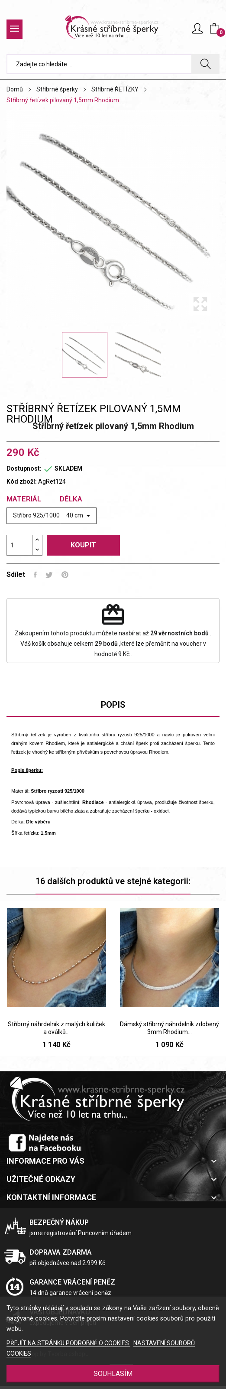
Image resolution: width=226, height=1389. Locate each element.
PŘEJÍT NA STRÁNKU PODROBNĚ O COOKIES (68, 1343)
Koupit (83, 545)
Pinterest (65, 574)
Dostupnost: (24, 468)
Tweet (49, 574)
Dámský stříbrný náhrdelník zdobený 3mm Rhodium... (169, 1028)
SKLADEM (68, 468)
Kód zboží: (21, 481)
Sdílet (35, 574)
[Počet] (19, 545)
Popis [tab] (113, 704)
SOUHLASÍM (113, 1373)
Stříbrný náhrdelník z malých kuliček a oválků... (56, 1028)
